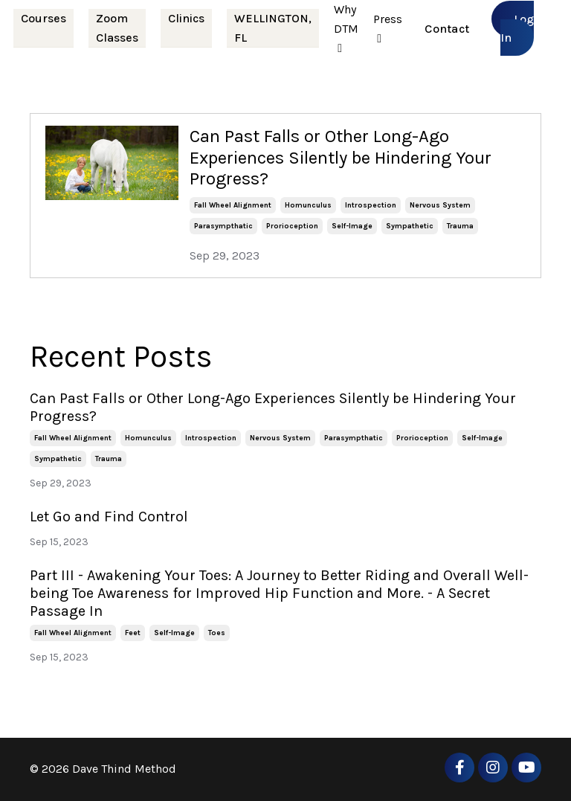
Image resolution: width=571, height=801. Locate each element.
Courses (43, 18)
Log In (517, 28)
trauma (460, 226)
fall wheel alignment (232, 205)
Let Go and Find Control (109, 516)
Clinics (186, 18)
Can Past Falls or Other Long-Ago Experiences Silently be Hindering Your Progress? (340, 158)
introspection (370, 205)
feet (133, 632)
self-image (352, 226)
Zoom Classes (117, 28)
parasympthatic (223, 226)
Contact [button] (447, 29)
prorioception (292, 226)
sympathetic (409, 226)
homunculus (308, 205)
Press (387, 28)
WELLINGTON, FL (273, 28)
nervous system (440, 205)
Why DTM (346, 28)
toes (216, 632)
